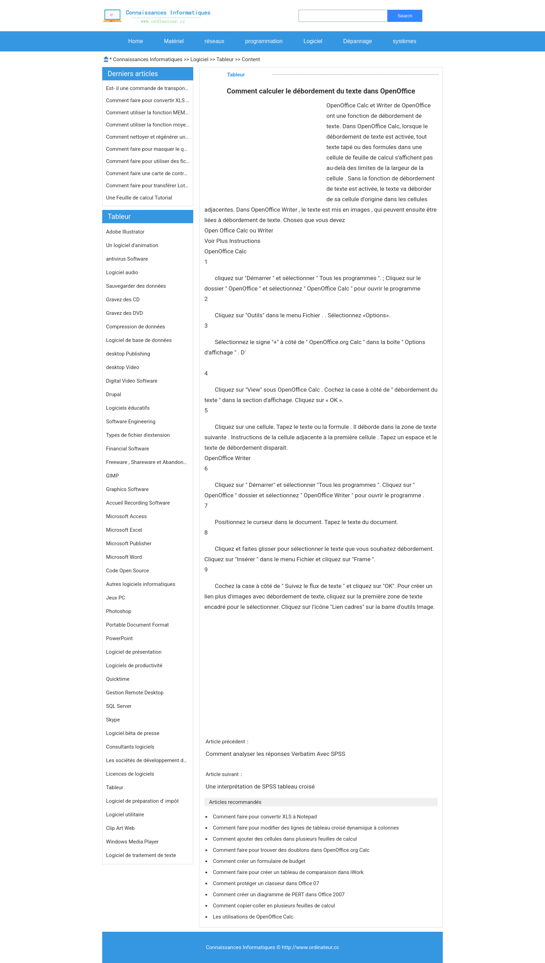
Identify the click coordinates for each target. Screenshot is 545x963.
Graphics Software (127, 489)
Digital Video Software (131, 381)
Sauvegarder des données (136, 286)
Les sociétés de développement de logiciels (147, 760)
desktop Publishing (128, 354)
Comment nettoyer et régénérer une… (147, 137)
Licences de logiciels (130, 774)
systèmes (404, 41)
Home (135, 41)
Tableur (225, 59)
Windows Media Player (132, 842)
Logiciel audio (122, 272)
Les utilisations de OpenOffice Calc (253, 917)
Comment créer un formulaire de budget (260, 861)
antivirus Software (127, 259)
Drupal (113, 394)
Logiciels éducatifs (127, 408)
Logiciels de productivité (134, 665)
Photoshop (118, 611)
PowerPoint (119, 638)
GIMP (112, 476)
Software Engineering (130, 421)
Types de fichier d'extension (138, 435)
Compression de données (135, 327)
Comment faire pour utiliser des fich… (147, 161)
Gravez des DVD (124, 313)
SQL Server (118, 706)
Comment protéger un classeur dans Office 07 (266, 883)
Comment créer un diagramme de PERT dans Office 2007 (279, 894)
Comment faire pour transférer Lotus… (147, 185)
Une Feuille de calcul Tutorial (139, 198)
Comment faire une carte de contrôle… (147, 173)
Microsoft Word (124, 557)
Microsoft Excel (124, 530)
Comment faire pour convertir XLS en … (147, 100)
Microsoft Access (126, 516)
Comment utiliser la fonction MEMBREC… (147, 112)
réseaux (215, 41)
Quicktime (117, 679)
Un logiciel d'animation (132, 245)
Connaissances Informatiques (147, 59)
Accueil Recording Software (138, 503)
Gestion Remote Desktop (134, 692)
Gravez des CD (123, 299)
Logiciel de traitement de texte (141, 855)
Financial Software (127, 449)
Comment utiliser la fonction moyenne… (147, 125)
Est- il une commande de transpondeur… (147, 88)
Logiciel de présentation (133, 652)
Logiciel (312, 41)
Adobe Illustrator (125, 232)
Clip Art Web (120, 828)
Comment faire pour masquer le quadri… (147, 149)
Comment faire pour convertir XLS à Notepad (265, 817)
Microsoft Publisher (129, 543)
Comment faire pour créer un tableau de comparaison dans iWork (289, 872)
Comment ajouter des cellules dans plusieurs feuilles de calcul (285, 839)
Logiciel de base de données (139, 340)
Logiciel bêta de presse (133, 733)
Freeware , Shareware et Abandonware (147, 462)
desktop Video (122, 367)
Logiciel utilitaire (125, 814)
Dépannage (357, 41)
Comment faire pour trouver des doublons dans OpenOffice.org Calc (292, 850)
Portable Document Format (137, 625)
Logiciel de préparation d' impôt (142, 801)
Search (405, 15)
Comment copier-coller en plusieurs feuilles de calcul (274, 906)
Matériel (174, 41)
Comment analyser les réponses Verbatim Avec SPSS (276, 753)
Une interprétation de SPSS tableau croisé (260, 786)
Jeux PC (115, 598)
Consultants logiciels (130, 747)
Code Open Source (127, 571)
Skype (113, 720)
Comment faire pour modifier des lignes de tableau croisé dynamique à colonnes (306, 828)
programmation (264, 41)
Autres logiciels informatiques (140, 584)
